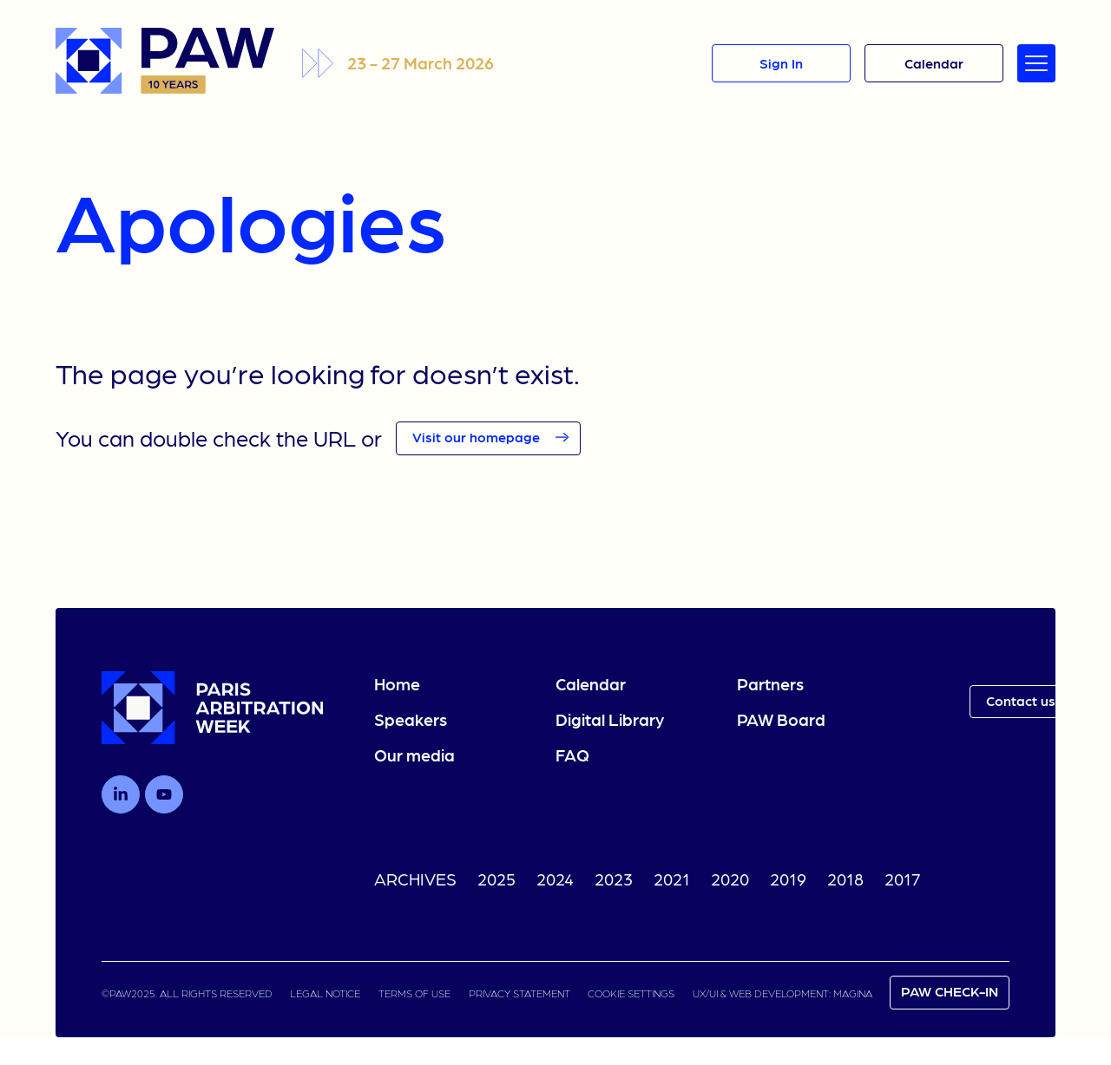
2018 (845, 878)
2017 (902, 878)
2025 (496, 878)
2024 (555, 878)
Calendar (591, 683)
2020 (730, 878)
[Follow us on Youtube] (164, 794)
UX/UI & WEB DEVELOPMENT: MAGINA (782, 993)
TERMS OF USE (414, 993)
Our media (414, 754)
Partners (770, 683)
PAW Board (781, 719)
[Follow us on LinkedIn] (121, 794)
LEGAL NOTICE (325, 993)
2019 (788, 878)
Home (397, 683)
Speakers (410, 719)
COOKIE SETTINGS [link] (631, 993)
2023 (614, 878)
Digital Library (610, 719)
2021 (672, 878)
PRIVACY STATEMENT (519, 993)
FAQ (572, 754)
